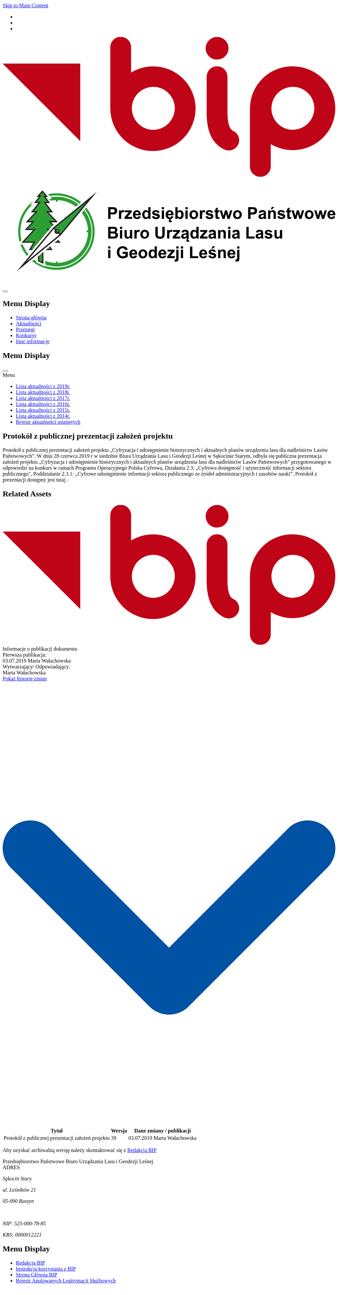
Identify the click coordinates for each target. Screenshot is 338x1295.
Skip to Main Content (25, 5)
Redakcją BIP (141, 1156)
